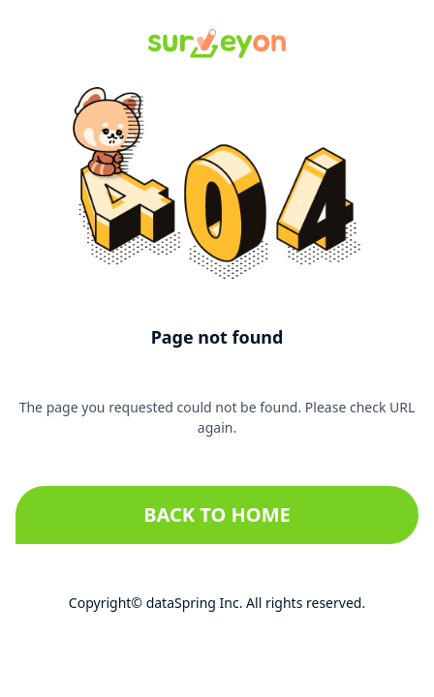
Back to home (217, 514)
